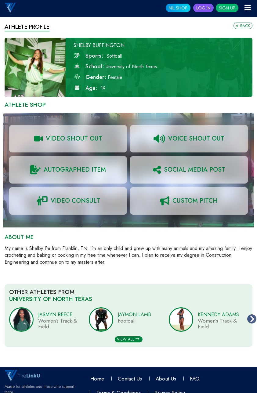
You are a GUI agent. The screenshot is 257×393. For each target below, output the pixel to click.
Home (97, 378)
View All (128, 339)
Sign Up (227, 8)
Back (243, 26)
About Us (166, 378)
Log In (203, 8)
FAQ (195, 378)
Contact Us (130, 378)
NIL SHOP (178, 8)
